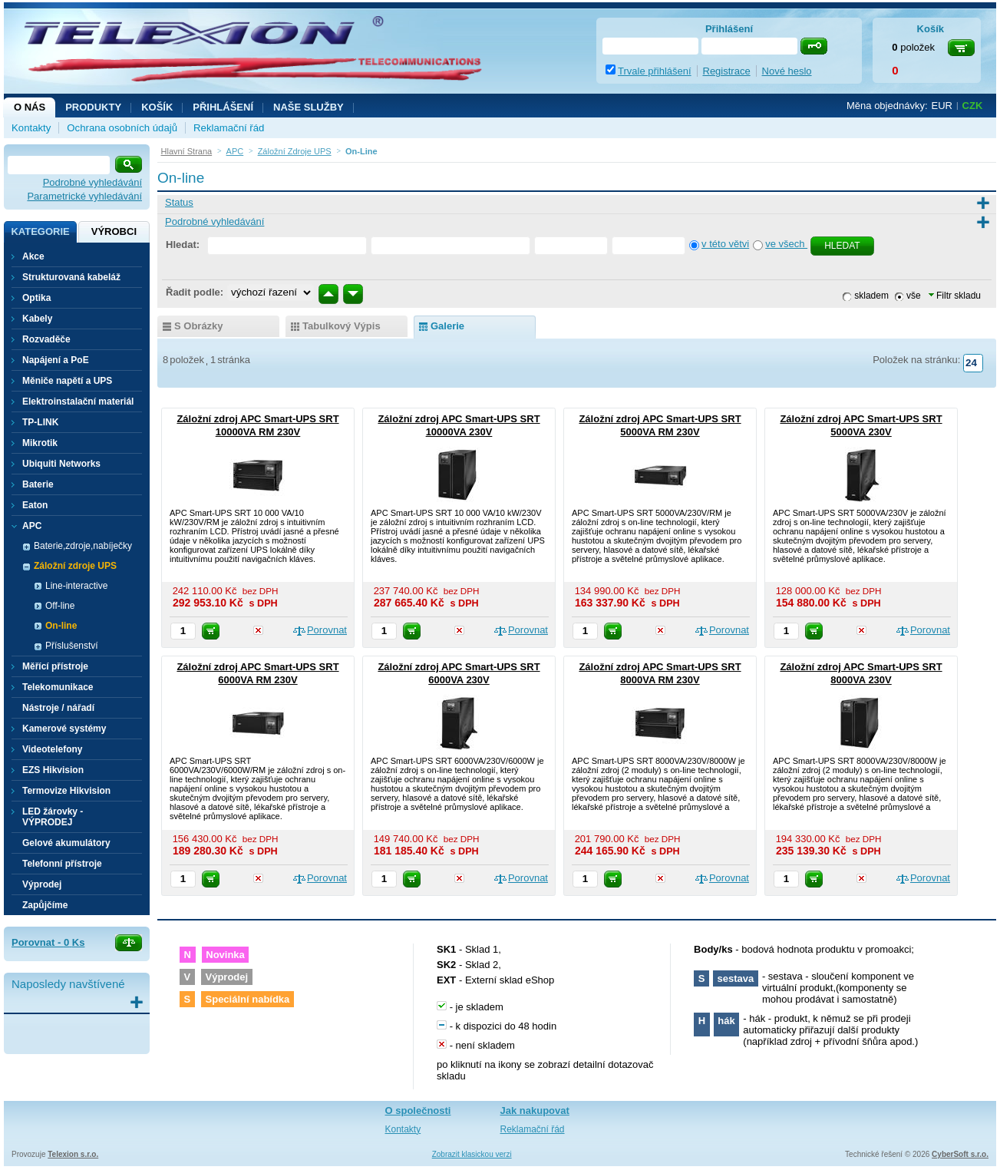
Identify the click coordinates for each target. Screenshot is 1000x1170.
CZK (972, 105)
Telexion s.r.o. (73, 1154)
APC (31, 526)
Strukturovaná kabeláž (71, 277)
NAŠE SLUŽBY (308, 107)
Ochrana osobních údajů (122, 128)
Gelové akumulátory (66, 843)
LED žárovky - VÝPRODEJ (52, 817)
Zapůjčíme (45, 905)
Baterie (38, 484)
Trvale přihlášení (654, 71)
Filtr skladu (955, 295)
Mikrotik (40, 443)
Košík (157, 107)
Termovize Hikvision (66, 790)
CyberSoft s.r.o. (960, 1154)
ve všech (786, 244)
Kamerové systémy (64, 728)
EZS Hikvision (53, 770)
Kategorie (40, 231)
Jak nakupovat (534, 1110)
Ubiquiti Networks (61, 463)
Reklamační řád (228, 128)
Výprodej (41, 884)
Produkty (93, 107)
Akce (33, 256)
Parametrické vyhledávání (84, 196)
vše (913, 295)
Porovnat (327, 630)
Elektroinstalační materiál (78, 401)
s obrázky (198, 326)
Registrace (727, 71)
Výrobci (114, 231)
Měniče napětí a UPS (67, 380)
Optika (36, 297)
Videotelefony (52, 749)
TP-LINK (40, 422)
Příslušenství (71, 645)
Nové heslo (787, 71)
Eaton (35, 505)
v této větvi (725, 244)
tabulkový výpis (341, 326)
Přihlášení (223, 107)
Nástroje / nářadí (58, 707)
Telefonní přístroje (62, 863)
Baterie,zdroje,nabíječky (83, 545)
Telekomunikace (57, 687)
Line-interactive (76, 585)
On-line (61, 625)
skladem (871, 295)
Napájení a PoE (55, 360)
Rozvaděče (46, 339)
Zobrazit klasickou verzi (472, 1154)
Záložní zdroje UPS (75, 565)
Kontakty (31, 128)
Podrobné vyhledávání (92, 182)
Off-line (59, 605)
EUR (942, 105)
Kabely (37, 318)
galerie (447, 326)
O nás (29, 107)
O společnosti (418, 1110)
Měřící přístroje (55, 666)
